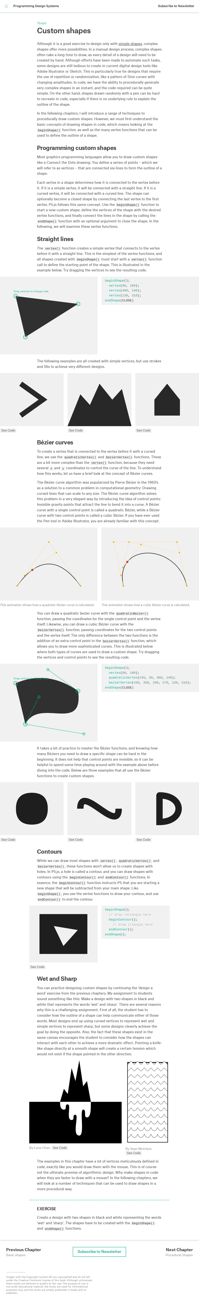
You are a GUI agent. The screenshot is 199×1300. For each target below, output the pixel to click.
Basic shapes (15, 1255)
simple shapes (130, 44)
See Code (8, 430)
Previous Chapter (23, 1250)
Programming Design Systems (36, 6)
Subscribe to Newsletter (176, 6)
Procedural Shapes (179, 1255)
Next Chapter (179, 1250)
